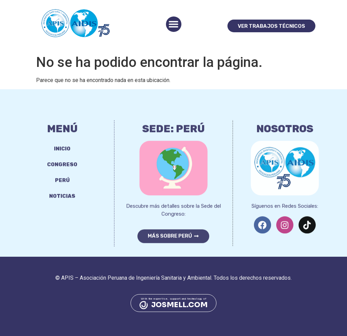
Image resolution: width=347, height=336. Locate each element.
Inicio (62, 155)
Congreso (62, 171)
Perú (62, 187)
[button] (173, 24)
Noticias (62, 203)
